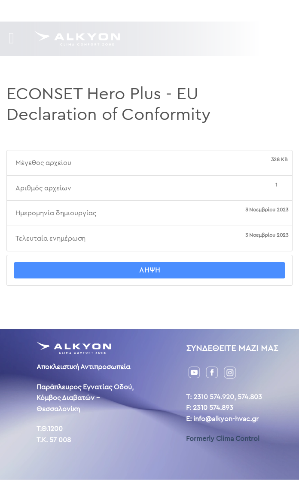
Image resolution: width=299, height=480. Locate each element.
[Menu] (16, 38)
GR (209, 10)
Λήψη (149, 270)
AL (237, 10)
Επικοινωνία (178, 10)
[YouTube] (194, 372)
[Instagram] (230, 372)
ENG (223, 10)
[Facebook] (212, 372)
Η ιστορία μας (128, 10)
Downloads (79, 10)
